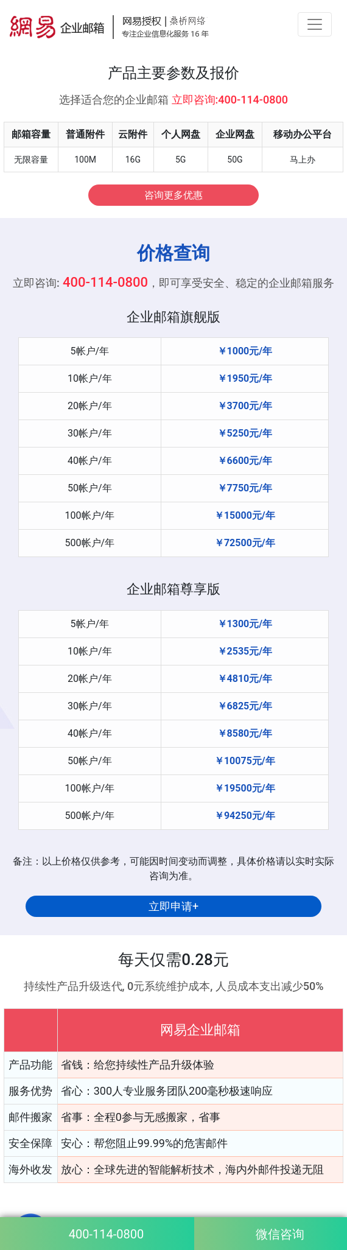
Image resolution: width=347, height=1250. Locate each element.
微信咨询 (280, 1234)
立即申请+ (173, 906)
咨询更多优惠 (173, 195)
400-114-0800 (106, 1234)
